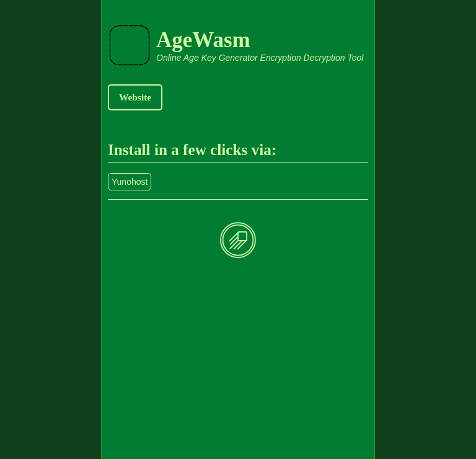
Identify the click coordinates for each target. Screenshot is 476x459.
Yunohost (130, 182)
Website (135, 97)
